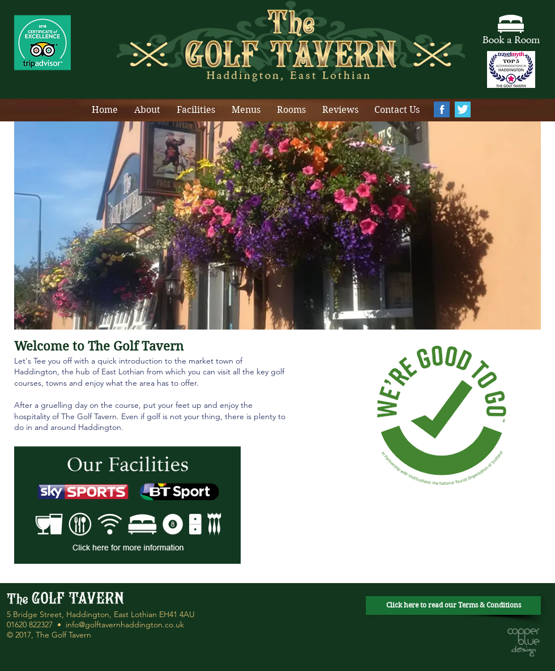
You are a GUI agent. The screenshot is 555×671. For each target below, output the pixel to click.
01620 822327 (30, 624)
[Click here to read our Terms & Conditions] (453, 605)
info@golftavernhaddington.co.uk (125, 624)
